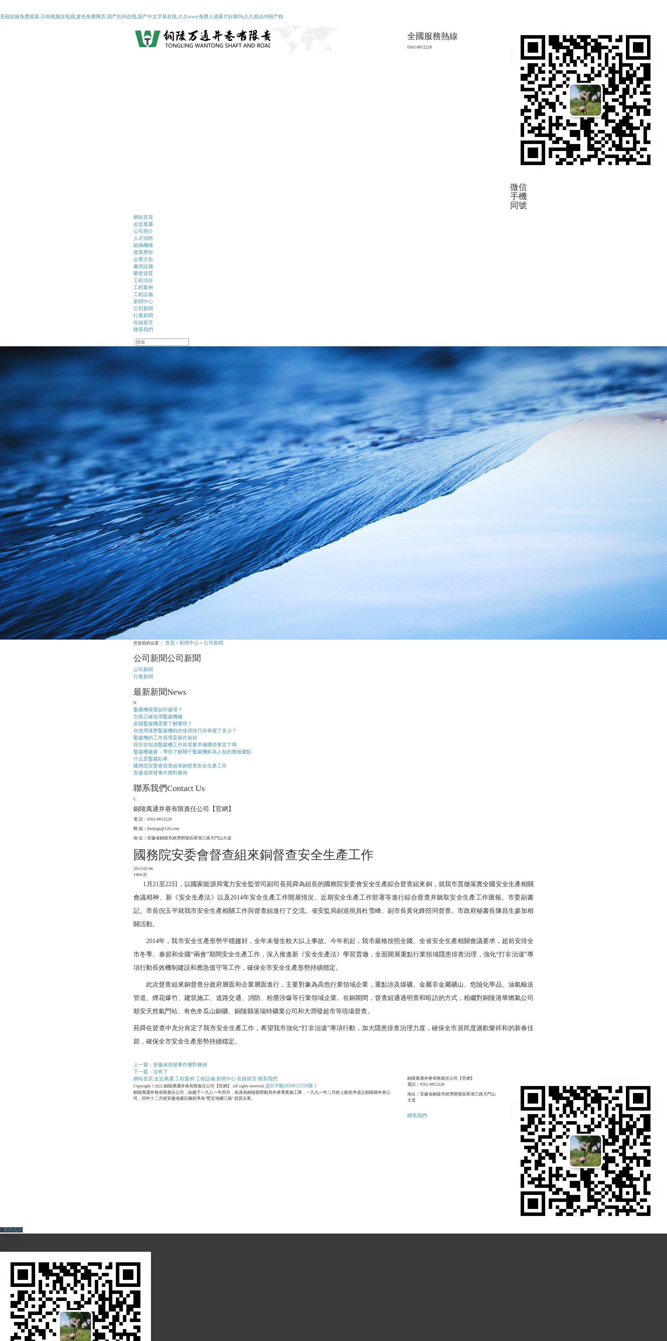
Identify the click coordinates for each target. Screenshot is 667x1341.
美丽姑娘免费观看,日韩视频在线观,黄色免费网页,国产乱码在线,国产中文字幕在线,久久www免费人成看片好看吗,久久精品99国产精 (141, 16)
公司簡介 (143, 231)
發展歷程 (143, 252)
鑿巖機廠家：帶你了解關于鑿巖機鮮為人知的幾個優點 (192, 751)
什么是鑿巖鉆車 (150, 758)
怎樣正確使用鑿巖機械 (158, 716)
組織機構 (143, 245)
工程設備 (143, 294)
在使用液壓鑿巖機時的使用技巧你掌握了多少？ (185, 730)
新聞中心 (143, 301)
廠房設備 (143, 266)
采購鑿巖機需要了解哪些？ (162, 723)
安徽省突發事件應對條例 (160, 773)
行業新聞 (143, 315)
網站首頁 (143, 217)
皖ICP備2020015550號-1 (291, 1085)
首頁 (170, 643)
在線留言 (143, 322)
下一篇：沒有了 (150, 1071)
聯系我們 (143, 329)
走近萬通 (143, 224)
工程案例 (143, 287)
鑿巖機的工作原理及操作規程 (165, 737)
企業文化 (143, 259)
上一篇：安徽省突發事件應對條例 (170, 1064)
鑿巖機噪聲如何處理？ (158, 709)
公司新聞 (143, 308)
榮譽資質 (143, 273)
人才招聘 (143, 238)
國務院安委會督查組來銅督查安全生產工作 (180, 765)
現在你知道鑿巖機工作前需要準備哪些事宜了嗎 (185, 744)
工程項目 (143, 280)
